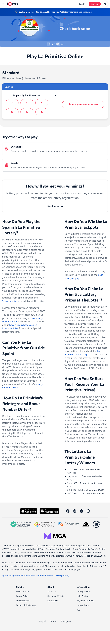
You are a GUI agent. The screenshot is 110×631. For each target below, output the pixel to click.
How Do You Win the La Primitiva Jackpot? (85, 224)
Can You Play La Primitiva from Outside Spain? (23, 348)
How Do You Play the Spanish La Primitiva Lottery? (21, 227)
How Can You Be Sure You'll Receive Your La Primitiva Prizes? (84, 384)
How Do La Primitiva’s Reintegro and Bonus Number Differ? (22, 403)
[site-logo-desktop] (12, 4)
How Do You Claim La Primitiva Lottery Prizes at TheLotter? (83, 294)
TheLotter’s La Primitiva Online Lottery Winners (79, 457)
